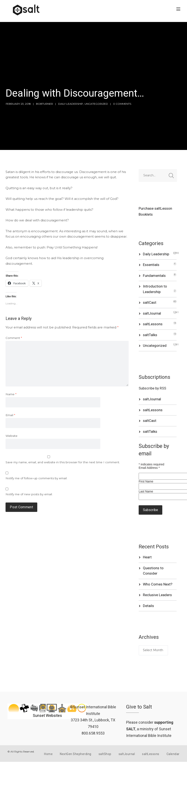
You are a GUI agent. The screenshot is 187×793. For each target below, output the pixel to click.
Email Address (149, 467)
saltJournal (152, 313)
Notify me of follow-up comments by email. (36, 478)
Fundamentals (154, 275)
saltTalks (150, 335)
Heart (147, 557)
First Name (146, 481)
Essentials (151, 265)
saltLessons (153, 324)
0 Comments (122, 103)
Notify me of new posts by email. (29, 494)
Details (148, 606)
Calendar (173, 754)
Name (11, 394)
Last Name (146, 491)
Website (11, 435)
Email (10, 415)
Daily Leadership (70, 103)
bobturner (44, 103)
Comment (14, 338)
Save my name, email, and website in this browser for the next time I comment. (63, 462)
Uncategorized (96, 103)
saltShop (105, 754)
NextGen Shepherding (75, 754)
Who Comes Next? (157, 584)
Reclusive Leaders (157, 595)
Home (48, 754)
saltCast (149, 302)
